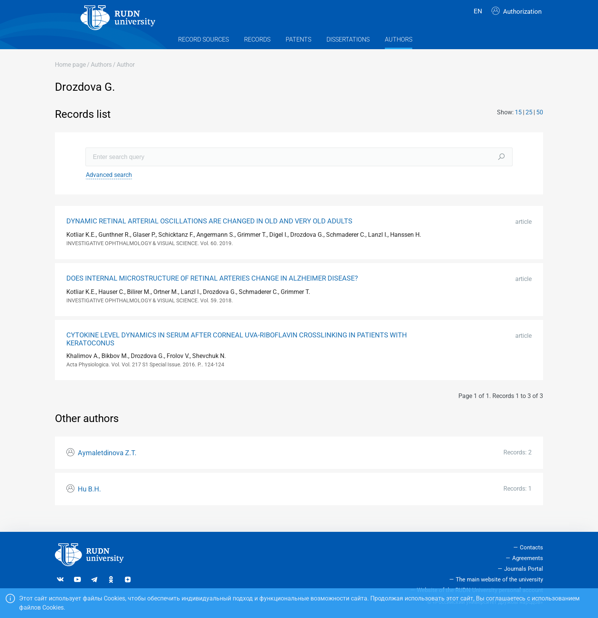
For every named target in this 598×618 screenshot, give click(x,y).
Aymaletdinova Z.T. (107, 465)
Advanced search (109, 186)
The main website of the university (499, 579)
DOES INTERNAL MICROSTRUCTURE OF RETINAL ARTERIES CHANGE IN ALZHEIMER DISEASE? (212, 290)
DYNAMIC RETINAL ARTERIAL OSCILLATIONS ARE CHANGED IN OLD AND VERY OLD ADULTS (209, 233)
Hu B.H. (89, 501)
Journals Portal (523, 568)
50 (539, 124)
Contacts (531, 547)
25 (529, 124)
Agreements (527, 558)
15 (518, 124)
